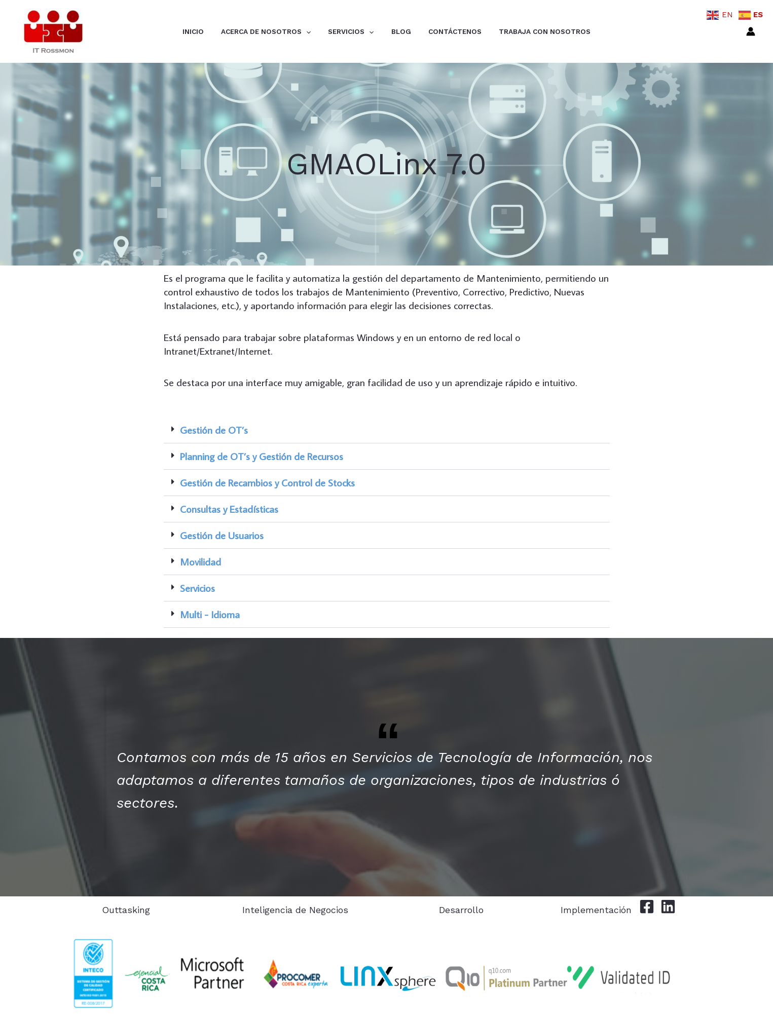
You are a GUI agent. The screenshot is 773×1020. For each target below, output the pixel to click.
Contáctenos (441, 31)
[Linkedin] (668, 906)
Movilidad (200, 561)
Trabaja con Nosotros (522, 31)
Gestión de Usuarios (222, 535)
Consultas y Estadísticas (229, 508)
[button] (387, 430)
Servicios (355, 31)
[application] (319, 31)
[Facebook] (646, 906)
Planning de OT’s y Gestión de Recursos (261, 456)
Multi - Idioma (210, 614)
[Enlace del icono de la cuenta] (750, 31)
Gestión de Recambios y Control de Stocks (267, 482)
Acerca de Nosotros (279, 31)
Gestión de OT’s (214, 429)
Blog (397, 31)
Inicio (216, 31)
